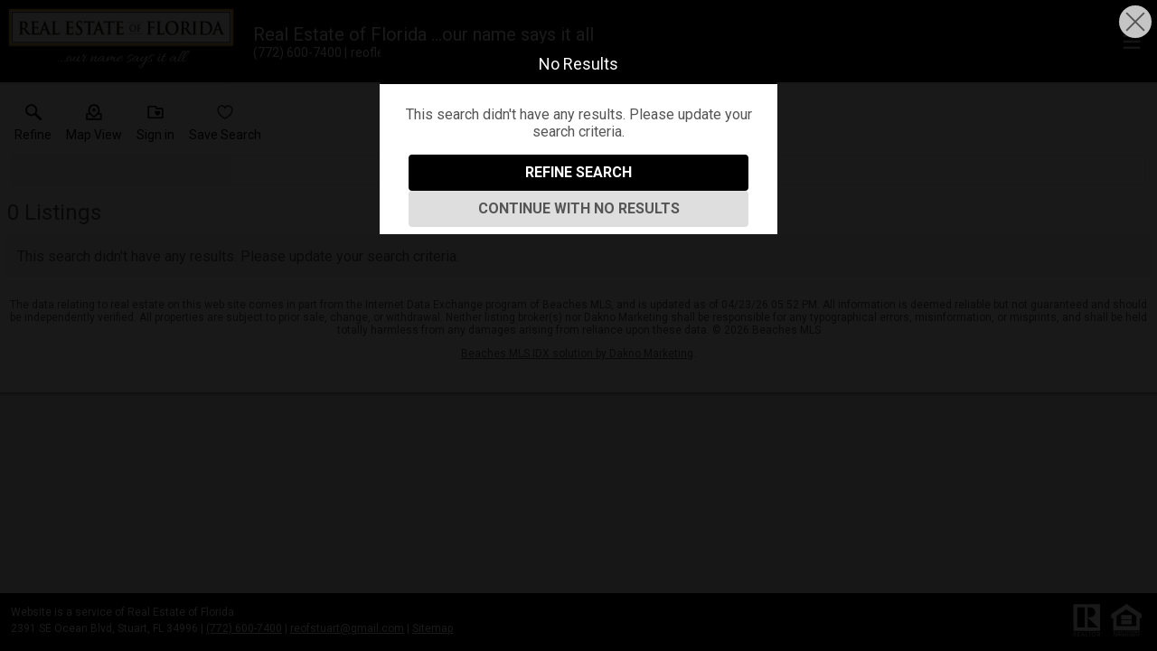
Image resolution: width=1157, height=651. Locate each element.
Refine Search (578, 172)
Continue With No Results (579, 208)
